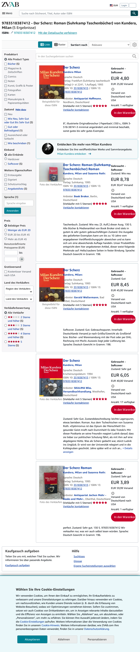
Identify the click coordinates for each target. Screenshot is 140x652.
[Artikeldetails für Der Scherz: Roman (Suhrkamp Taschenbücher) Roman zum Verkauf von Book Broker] (51, 172)
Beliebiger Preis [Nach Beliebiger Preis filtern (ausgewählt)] (15, 225)
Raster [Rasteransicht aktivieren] (59, 44)
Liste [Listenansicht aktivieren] (45, 44)
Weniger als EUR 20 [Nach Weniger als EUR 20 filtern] (17, 230)
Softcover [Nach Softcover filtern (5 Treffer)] (13, 163)
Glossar (78, 561)
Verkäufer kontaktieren (76, 109)
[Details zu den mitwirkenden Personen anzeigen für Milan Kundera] (73, 274)
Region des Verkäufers (18, 288)
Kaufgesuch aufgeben (17, 565)
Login (124, 5)
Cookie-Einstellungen (32, 621)
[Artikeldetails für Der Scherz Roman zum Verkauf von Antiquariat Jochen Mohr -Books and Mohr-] (51, 483)
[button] (134, 56)
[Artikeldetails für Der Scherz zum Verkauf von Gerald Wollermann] (51, 285)
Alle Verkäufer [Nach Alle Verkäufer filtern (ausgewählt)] (16, 312)
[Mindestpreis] (11, 252)
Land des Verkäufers (17, 299)
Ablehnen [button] (64, 639)
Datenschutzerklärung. (97, 628)
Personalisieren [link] (97, 639)
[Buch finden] (134, 13)
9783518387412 (24, 33)
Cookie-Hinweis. (51, 625)
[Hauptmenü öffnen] (8, 13)
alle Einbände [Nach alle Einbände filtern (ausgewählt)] (14, 154)
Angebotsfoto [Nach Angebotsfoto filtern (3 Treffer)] (15, 188)
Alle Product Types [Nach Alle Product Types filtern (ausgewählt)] (17, 59)
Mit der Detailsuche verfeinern (57, 33)
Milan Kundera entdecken (74, 154)
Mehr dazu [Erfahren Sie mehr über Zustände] (20, 109)
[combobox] (75, 13)
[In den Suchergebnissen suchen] (87, 56)
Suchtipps (79, 556)
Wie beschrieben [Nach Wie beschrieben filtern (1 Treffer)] (17, 143)
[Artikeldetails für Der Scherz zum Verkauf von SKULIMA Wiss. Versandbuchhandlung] (51, 377)
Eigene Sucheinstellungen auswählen (95, 565)
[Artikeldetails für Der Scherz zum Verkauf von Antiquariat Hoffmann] (51, 82)
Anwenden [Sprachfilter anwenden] (13, 210)
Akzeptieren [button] (32, 639)
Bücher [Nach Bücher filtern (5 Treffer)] (11, 63)
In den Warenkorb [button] (125, 113)
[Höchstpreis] (11, 259)
